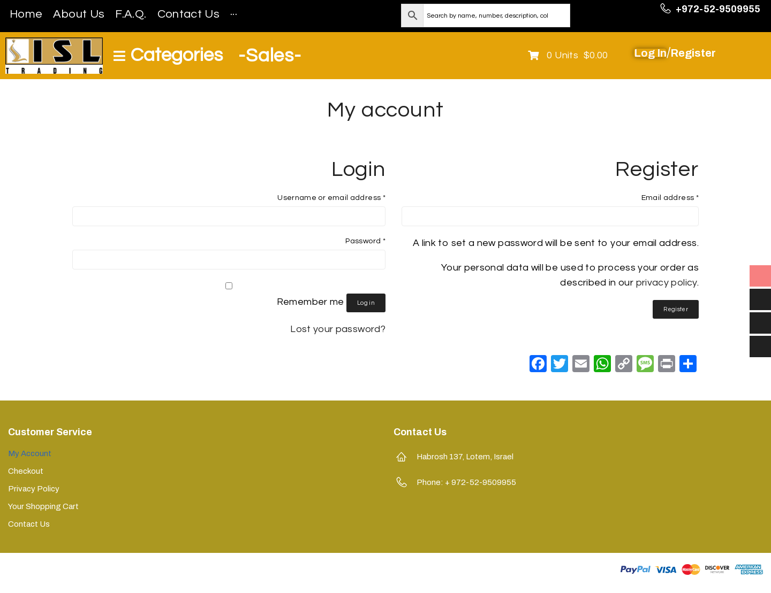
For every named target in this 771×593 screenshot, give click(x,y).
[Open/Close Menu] (168, 56)
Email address (670, 198)
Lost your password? (338, 329)
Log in (366, 303)
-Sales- (269, 55)
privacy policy (666, 283)
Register (675, 309)
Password (365, 241)
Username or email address (331, 198)
